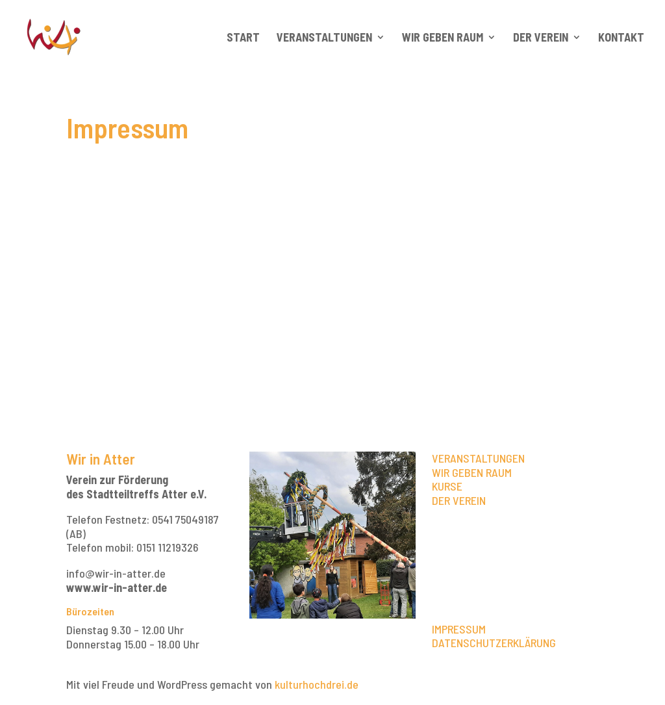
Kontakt (621, 38)
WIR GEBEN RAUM (472, 472)
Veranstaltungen (324, 38)
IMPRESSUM (459, 629)
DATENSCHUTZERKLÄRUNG (494, 642)
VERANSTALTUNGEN (478, 458)
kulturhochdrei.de (316, 684)
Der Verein (540, 38)
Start (243, 38)
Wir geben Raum (442, 38)
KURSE (447, 486)
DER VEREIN (459, 500)
